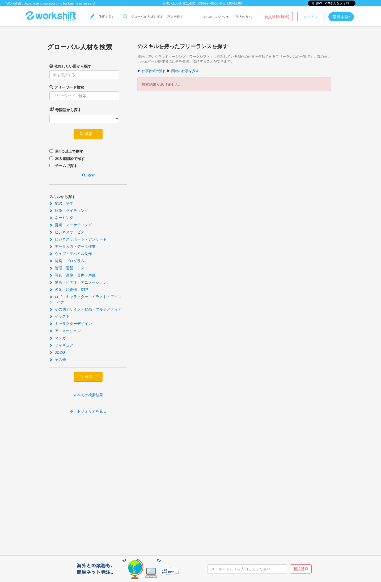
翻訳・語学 (61, 203)
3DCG (57, 352)
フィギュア (61, 345)
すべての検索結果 (88, 395)
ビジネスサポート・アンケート (78, 239)
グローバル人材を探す (143, 17)
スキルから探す (62, 197)
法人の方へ (244, 17)
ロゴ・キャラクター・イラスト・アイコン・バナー (85, 299)
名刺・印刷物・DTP (68, 289)
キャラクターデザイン (70, 323)
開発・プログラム (66, 261)
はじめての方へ (215, 17)
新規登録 (300, 569)
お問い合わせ (171, 3)
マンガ (57, 338)
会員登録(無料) (276, 17)
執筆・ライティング (68, 210)
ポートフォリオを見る (88, 411)
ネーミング (61, 218)
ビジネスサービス (66, 232)
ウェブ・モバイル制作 (70, 253)
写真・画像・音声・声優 (72, 275)
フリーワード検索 (66, 87)
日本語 (341, 17)
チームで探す (66, 166)
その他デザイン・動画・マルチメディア (85, 309)
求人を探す (175, 16)
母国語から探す (65, 109)
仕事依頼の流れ (154, 71)
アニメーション (65, 331)
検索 (88, 134)
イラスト (59, 316)
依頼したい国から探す (70, 66)
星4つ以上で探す (69, 151)
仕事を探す (102, 17)
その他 (57, 359)
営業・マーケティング (70, 225)
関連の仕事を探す (185, 71)
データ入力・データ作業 (72, 246)
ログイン (310, 17)
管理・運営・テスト (68, 268)
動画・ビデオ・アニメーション (78, 282)
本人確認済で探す (70, 158)
